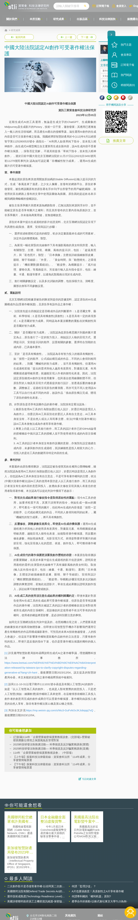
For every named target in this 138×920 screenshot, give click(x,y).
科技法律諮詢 (108, 19)
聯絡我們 (72, 900)
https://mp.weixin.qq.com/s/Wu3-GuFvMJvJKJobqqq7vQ (59, 710)
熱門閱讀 (125, 75)
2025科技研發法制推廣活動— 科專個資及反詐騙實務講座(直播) (51, 748)
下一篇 (86, 36)
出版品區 (82, 19)
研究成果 (58, 19)
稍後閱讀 (127, 85)
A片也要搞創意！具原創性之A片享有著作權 (98, 860)
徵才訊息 (72, 895)
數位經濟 (107, 81)
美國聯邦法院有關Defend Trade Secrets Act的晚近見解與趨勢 (36, 860)
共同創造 (107, 86)
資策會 (103, 890)
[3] (6, 710)
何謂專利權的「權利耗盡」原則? (91, 865)
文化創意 (107, 76)
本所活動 (35, 19)
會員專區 (125, 55)
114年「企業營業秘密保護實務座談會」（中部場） (43, 752)
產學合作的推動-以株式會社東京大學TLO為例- (99, 870)
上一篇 (66, 37)
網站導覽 (72, 905)
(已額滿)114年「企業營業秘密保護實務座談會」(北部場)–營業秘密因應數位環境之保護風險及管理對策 (51, 738)
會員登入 (122, 5)
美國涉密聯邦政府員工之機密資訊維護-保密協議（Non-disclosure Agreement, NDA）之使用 (36, 870)
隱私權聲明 (73, 890)
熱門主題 (125, 45)
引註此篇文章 (89, 779)
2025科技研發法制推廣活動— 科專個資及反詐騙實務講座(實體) (51, 744)
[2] (6, 684)
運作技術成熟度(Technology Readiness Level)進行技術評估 (36, 865)
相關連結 (117, 890)
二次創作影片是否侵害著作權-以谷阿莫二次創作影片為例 (36, 855)
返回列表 (20, 37)
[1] (6, 653)
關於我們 (11, 19)
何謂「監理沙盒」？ (84, 855)
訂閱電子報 (103, 5)
